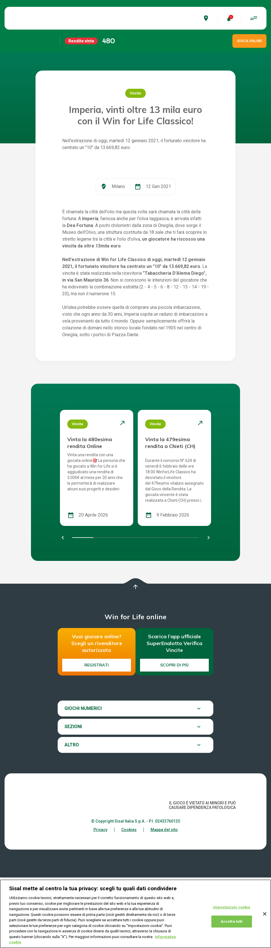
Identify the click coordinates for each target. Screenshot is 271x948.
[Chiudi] (265, 914)
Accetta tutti (232, 921)
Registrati (96, 735)
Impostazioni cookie (231, 907)
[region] (135, 913)
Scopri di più (174, 735)
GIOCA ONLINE (249, 41)
